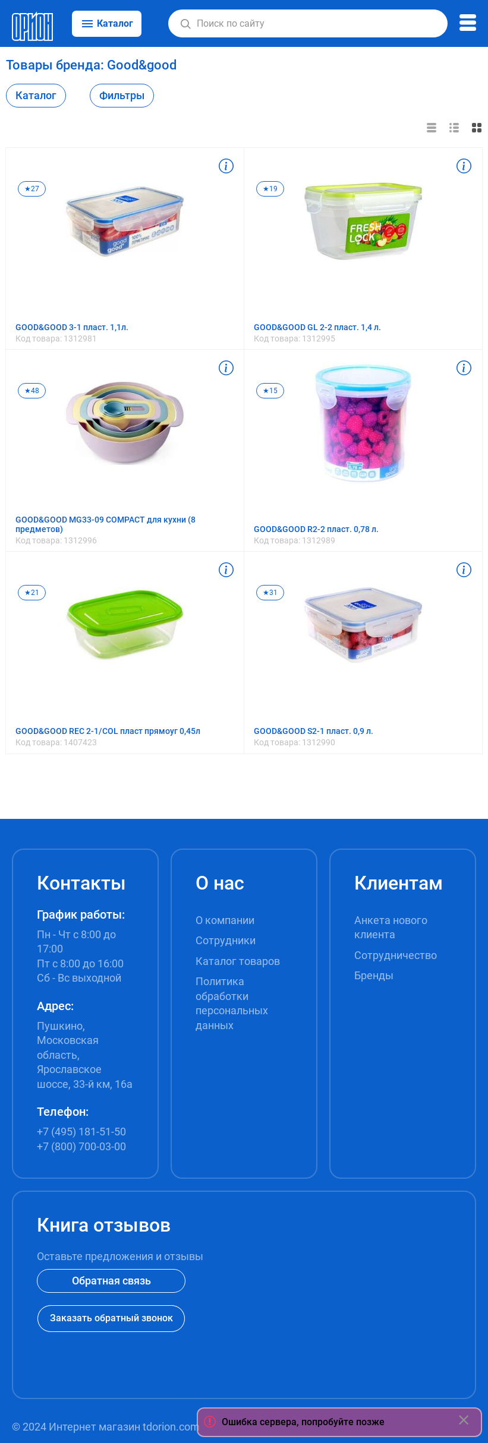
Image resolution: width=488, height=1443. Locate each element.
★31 (270, 592)
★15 (270, 391)
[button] (185, 24)
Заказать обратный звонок (111, 1318)
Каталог (35, 95)
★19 (270, 189)
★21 (31, 592)
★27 (31, 189)
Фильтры (121, 95)
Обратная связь (111, 1280)
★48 (31, 391)
